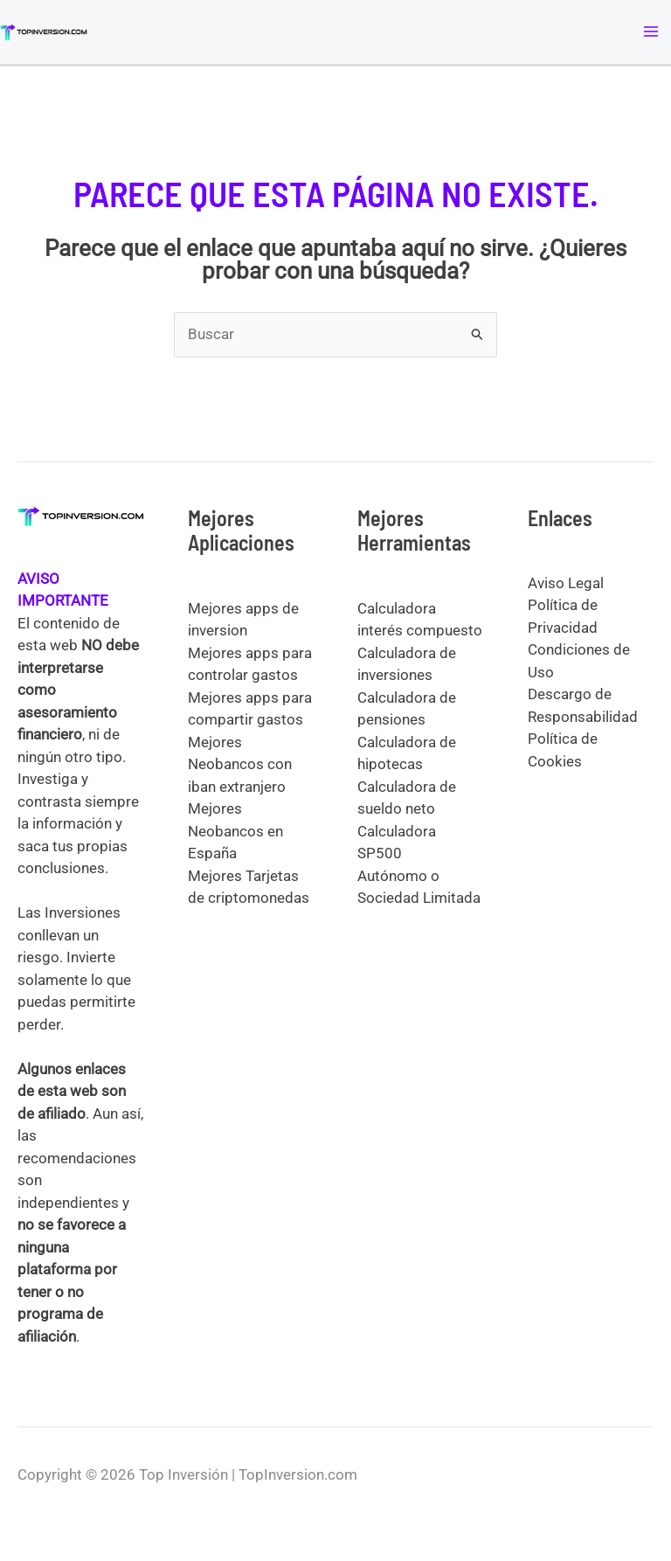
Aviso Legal (566, 583)
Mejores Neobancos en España (235, 831)
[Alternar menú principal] (652, 32)
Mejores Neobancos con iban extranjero (240, 764)
